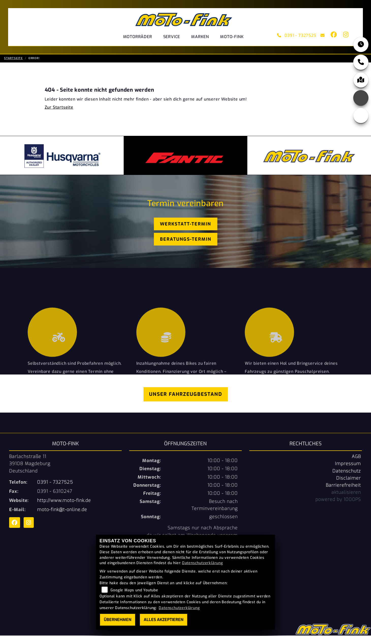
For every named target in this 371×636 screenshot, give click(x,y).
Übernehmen (117, 619)
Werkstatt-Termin (185, 224)
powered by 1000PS (338, 500)
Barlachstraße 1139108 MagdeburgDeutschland (29, 464)
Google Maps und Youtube (134, 590)
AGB (356, 457)
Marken (200, 36)
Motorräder (137, 36)
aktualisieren (346, 493)
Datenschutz (346, 471)
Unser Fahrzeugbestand (185, 395)
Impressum (348, 464)
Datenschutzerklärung (202, 563)
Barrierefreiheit (343, 486)
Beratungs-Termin (185, 240)
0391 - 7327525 (296, 35)
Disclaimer (348, 479)
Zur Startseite (59, 107)
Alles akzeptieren (163, 619)
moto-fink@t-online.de (62, 510)
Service (171, 36)
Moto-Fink (232, 36)
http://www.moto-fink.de (64, 501)
